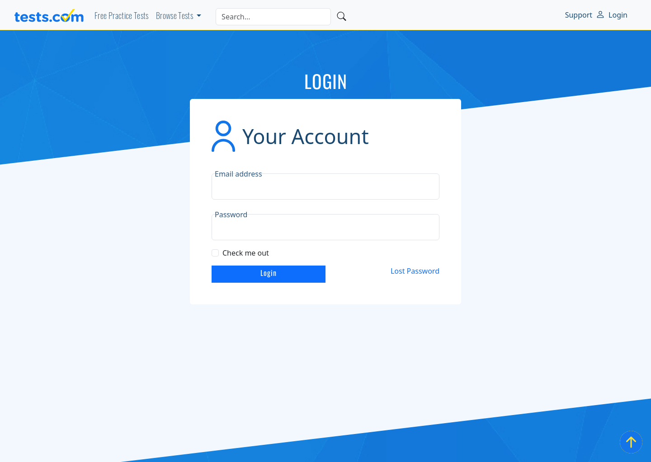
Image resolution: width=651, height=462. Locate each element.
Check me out (245, 253)
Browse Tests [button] (175, 17)
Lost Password (415, 271)
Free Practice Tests (121, 17)
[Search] (273, 16)
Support (578, 15)
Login (618, 15)
